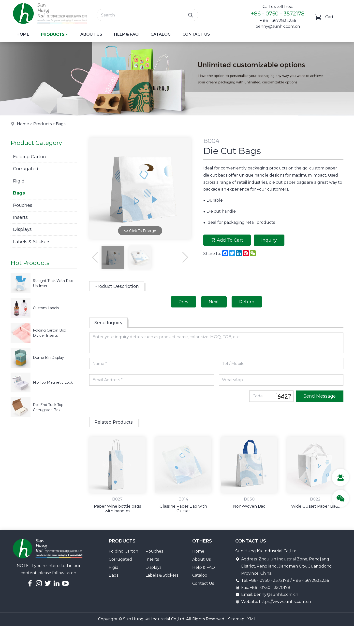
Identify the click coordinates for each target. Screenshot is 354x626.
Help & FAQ (126, 34)
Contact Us (196, 34)
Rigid (19, 181)
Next (214, 302)
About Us (91, 34)
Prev (183, 302)
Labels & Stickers (31, 241)
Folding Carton (29, 156)
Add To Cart (227, 240)
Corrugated (25, 168)
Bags (60, 124)
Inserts (20, 217)
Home (22, 34)
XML (251, 619)
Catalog (160, 34)
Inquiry (269, 240)
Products (55, 34)
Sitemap (236, 619)
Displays (22, 229)
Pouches (22, 205)
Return (246, 302)
